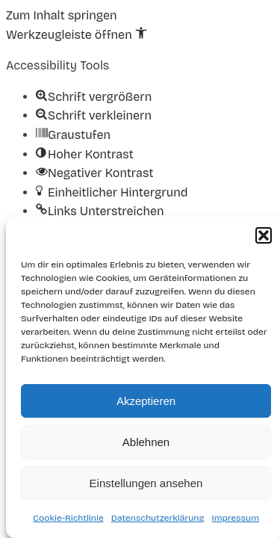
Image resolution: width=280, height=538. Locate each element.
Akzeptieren (145, 401)
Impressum (235, 518)
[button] (263, 235)
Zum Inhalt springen (61, 15)
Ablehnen (145, 442)
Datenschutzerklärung (158, 518)
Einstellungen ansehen (146, 483)
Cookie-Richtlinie (68, 518)
